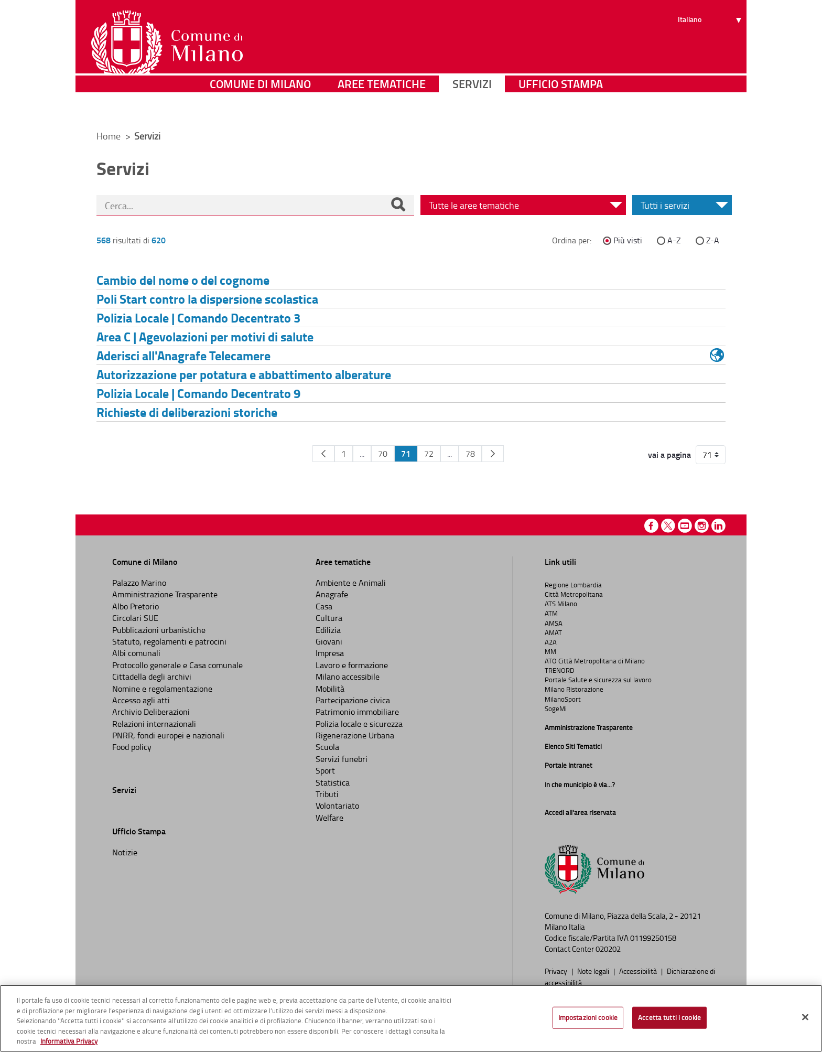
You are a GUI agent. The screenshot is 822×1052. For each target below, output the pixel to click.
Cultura (329, 618)
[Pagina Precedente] (323, 453)
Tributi (327, 794)
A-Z (674, 240)
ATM (551, 613)
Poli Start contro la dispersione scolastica (207, 298)
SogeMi (556, 708)
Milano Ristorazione (574, 689)
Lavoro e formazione (352, 665)
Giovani (329, 641)
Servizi (472, 107)
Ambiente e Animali (351, 582)
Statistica (333, 782)
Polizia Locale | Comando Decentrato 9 (198, 393)
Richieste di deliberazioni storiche (186, 412)
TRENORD (559, 670)
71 (405, 453)
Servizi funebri (341, 759)
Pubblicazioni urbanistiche (159, 630)
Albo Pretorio (135, 606)
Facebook (651, 526)
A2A (551, 642)
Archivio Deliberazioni (151, 711)
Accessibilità (638, 970)
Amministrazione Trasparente (165, 594)
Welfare (329, 817)
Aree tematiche (382, 107)
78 (470, 453)
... (362, 453)
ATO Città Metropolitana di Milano (595, 660)
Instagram (702, 526)
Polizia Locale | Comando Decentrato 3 (198, 317)
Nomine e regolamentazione (162, 688)
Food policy (132, 747)
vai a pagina (669, 454)
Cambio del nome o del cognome (182, 280)
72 (429, 453)
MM (550, 651)
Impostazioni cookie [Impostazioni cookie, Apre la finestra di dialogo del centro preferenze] (588, 1017)
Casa (324, 606)
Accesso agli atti (141, 700)
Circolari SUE (135, 618)
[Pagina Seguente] (493, 453)
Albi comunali (136, 653)
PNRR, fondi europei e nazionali (168, 735)
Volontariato (337, 805)
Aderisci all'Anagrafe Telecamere (183, 355)
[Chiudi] (805, 1017)
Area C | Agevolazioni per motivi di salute (204, 336)
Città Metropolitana (574, 594)
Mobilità (330, 688)
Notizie (124, 852)
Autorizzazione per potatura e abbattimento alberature (243, 374)
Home (108, 136)
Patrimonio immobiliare (357, 711)
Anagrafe (332, 594)
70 (382, 453)
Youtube (685, 526)
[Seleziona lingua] (711, 47)
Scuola (327, 747)
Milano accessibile (348, 676)
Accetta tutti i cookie (669, 1017)
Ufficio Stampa (560, 107)
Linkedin (718, 526)
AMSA (554, 623)
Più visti (627, 240)
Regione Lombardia (573, 584)
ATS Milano (561, 603)
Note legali (594, 970)
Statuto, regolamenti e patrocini (169, 641)
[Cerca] (398, 205)
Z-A (712, 240)
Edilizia (328, 630)
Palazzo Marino (139, 582)
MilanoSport (563, 699)
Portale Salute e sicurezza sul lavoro (598, 679)
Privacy (557, 970)
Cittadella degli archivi (151, 676)
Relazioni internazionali (154, 723)
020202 (608, 948)
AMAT (553, 632)
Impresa (330, 653)
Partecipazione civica (353, 700)
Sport (325, 770)
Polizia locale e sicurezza (359, 723)
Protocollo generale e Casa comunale (177, 665)
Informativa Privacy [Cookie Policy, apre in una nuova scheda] (69, 1041)
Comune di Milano (260, 107)
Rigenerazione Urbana (355, 735)
